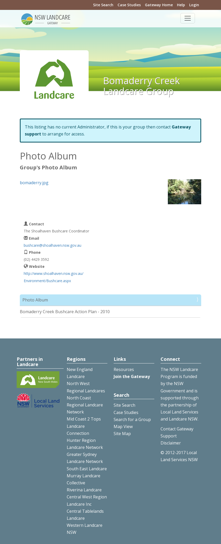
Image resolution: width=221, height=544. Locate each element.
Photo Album (35, 300)
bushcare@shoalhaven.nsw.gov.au (52, 245)
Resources (124, 369)
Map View (123, 426)
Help (181, 4)
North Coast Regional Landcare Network (85, 405)
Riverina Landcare (84, 490)
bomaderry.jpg (34, 183)
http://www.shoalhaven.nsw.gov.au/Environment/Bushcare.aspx (53, 277)
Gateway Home (159, 4)
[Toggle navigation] (187, 18)
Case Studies (129, 4)
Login (194, 4)
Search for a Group (132, 419)
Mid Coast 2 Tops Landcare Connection (84, 426)
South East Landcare (87, 469)
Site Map (122, 433)
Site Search (103, 4)
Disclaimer (171, 443)
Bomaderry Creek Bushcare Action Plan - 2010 (65, 311)
